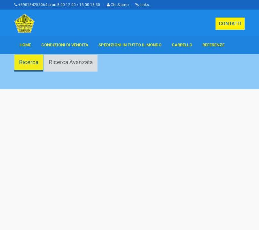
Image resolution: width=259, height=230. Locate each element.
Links (142, 5)
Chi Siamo (118, 5)
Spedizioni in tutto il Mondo (129, 44)
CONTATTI (230, 24)
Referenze (213, 44)
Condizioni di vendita (64, 44)
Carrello (182, 44)
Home (25, 44)
